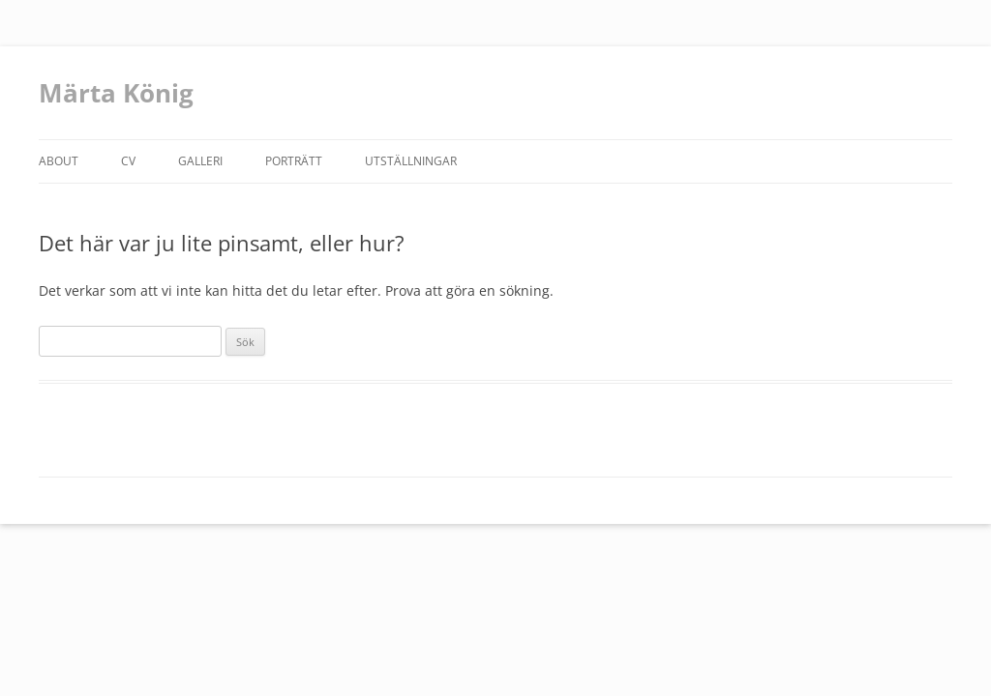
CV (128, 161)
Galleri (200, 161)
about (58, 161)
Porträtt (293, 161)
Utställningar (411, 161)
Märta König (116, 92)
